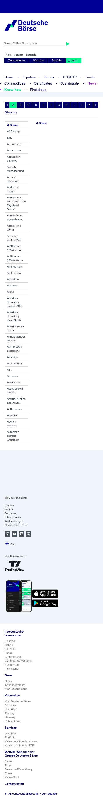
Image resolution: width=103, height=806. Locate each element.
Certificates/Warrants (18, 661)
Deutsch (31, 54)
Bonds (49, 77)
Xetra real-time (16, 60)
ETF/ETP (70, 77)
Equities (29, 77)
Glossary (10, 717)
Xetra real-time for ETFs (20, 745)
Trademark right (14, 521)
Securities (11, 709)
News (92, 83)
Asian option (14, 363)
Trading (10, 713)
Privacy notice (13, 517)
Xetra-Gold (12, 777)
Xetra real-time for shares (21, 741)
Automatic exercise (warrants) (13, 435)
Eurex (8, 773)
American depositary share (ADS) (14, 316)
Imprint (9, 509)
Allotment (12, 285)
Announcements (15, 685)
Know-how (12, 89)
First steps (38, 89)
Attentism (12, 415)
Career (9, 761)
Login (72, 60)
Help (8, 54)
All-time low (14, 273)
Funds (90, 77)
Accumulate (14, 150)
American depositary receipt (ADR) (14, 302)
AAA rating (13, 131)
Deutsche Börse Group (19, 769)
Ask (9, 369)
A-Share (12, 125)
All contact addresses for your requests (31, 794)
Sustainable (70, 83)
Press (8, 765)
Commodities (14, 83)
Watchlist (38, 60)
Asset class (13, 382)
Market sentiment (16, 689)
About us (10, 705)
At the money (14, 409)
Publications (12, 721)
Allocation (13, 279)
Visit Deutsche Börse (18, 701)
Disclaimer (11, 513)
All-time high (14, 266)
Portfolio (57, 60)
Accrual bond (14, 144)
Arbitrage (12, 357)
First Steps (11, 669)
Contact (18, 54)
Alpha (10, 291)
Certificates (43, 83)
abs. (9, 137)
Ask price (12, 376)
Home (9, 77)
